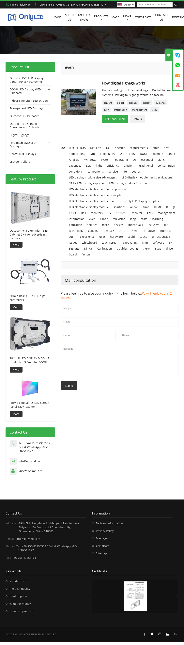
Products (101, 17)
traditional (146, 165)
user (102, 236)
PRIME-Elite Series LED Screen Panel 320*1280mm (29, 404)
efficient (129, 165)
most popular (18, 596)
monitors (97, 213)
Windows (90, 159)
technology (76, 231)
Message (120, 361)
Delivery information (109, 523)
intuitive (149, 231)
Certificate (143, 17)
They (132, 154)
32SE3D (109, 231)
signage (133, 102)
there (146, 248)
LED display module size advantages (93, 177)
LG (109, 213)
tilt (166, 225)
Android (74, 159)
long (133, 219)
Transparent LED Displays (27, 108)
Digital (88, 248)
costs (144, 219)
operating (121, 159)
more (105, 225)
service (113, 171)
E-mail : (10, 539)
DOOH (144, 154)
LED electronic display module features (95, 201)
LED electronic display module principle (95, 195)
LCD (88, 165)
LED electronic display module (89, 207)
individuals (135, 225)
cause (143, 236)
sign (145, 242)
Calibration (104, 248)
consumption (166, 165)
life (125, 171)
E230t (72, 213)
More (16, 245)
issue (157, 248)
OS (134, 159)
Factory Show (84, 17)
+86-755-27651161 (31, 471)
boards (136, 171)
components (95, 171)
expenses (75, 165)
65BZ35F (93, 231)
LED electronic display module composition (97, 189)
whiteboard (89, 242)
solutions (120, 207)
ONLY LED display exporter (86, 183)
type (93, 154)
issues (73, 242)
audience (161, 102)
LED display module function (128, 183)
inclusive (153, 225)
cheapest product (21, 611)
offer (156, 148)
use (121, 154)
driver (170, 248)
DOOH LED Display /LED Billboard (25, 91)
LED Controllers (20, 161)
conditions (76, 171)
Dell (83, 213)
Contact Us (161, 17)
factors (86, 254)
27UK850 (121, 213)
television (119, 219)
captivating (130, 242)
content (108, 102)
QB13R (122, 231)
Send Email (115, 118)
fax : (8, 558)
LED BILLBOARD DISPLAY (85, 148)
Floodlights (107, 154)
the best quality (19, 589)
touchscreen (110, 242)
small (135, 231)
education (75, 225)
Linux (171, 154)
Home (57, 17)
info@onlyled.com (20, 4)
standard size (18, 581)
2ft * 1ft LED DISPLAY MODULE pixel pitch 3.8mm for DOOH (30, 360)
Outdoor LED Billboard (24, 116)
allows (134, 207)
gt (174, 207)
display (146, 102)
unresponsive (161, 236)
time (146, 207)
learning (157, 219)
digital (120, 102)
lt (167, 207)
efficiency (113, 165)
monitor (137, 213)
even (106, 109)
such (72, 236)
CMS (154, 109)
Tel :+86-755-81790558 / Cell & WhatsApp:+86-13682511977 (72, 4)
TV (170, 242)
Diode (104, 219)
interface (165, 231)
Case (115, 17)
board (73, 254)
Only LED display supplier (142, 201)
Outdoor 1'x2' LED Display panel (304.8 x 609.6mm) (26, 80)
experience (87, 236)
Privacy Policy (105, 531)
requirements (139, 148)
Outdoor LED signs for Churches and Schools (24, 125)
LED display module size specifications (147, 177)
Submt (69, 385)
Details (137, 119)
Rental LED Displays (23, 154)
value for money (20, 604)
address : (12, 523)
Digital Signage (19, 135)
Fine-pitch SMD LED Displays (23, 144)
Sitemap (101, 553)
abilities (92, 225)
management (139, 109)
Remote (158, 154)
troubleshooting (127, 248)
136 (108, 148)
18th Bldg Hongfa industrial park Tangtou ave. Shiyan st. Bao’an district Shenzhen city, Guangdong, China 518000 (49, 527)
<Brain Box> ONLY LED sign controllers (28, 298)
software (158, 242)
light (99, 165)
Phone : (10, 546)
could (131, 236)
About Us (69, 17)
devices (119, 225)
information (120, 109)
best (166, 148)
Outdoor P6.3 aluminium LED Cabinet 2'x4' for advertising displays (29, 234)
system (105, 159)
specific (120, 148)
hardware (116, 236)
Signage (74, 248)
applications (77, 154)
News (127, 17)
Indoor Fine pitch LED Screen (29, 100)
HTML (157, 207)
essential (147, 159)
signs (161, 159)
